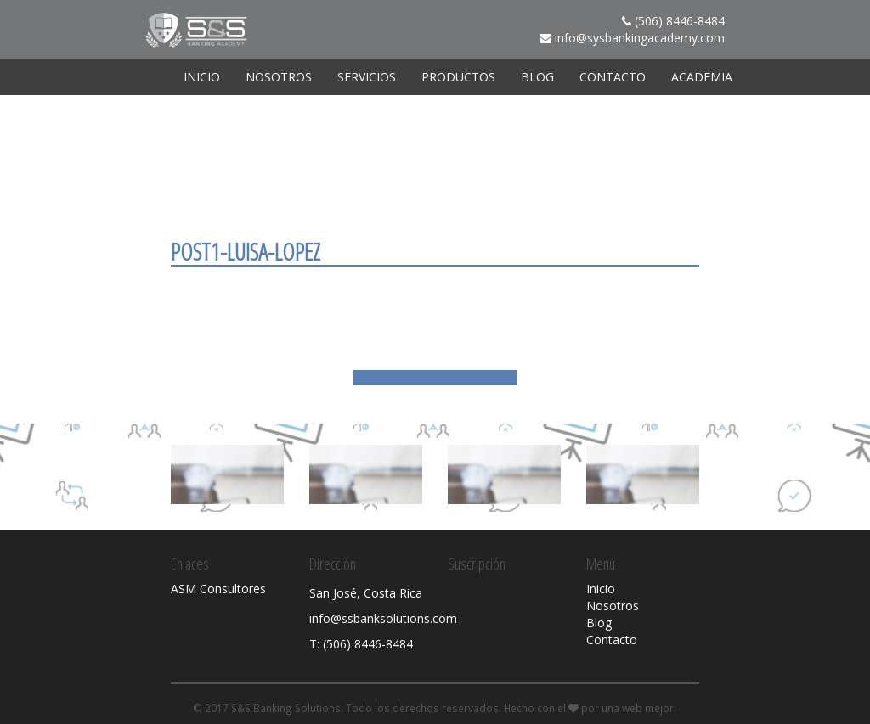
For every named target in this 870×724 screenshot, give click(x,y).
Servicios (366, 77)
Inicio (202, 77)
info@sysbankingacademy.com (640, 38)
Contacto (612, 77)
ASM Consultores (218, 589)
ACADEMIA (701, 77)
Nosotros (279, 77)
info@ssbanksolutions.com (383, 618)
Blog (537, 77)
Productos (458, 77)
